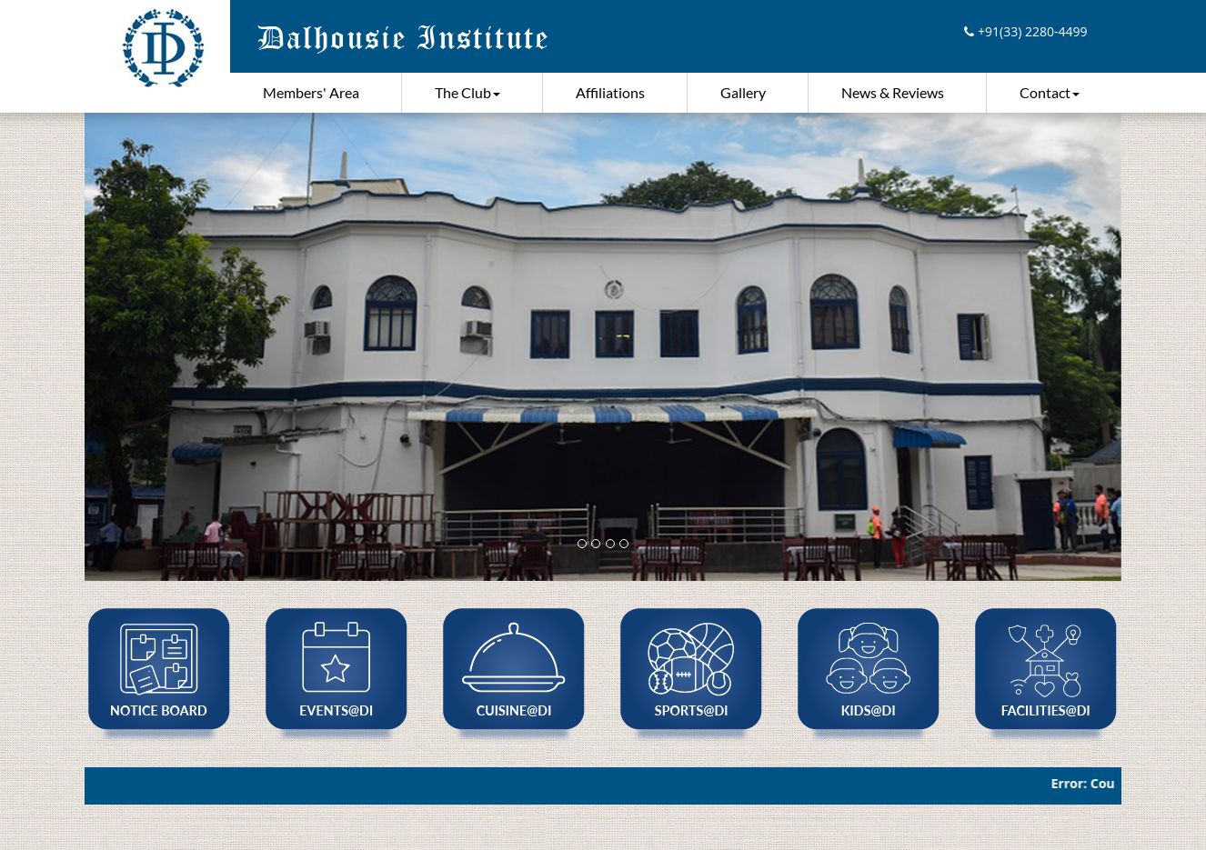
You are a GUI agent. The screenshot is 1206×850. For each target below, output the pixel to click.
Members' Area (311, 92)
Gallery (743, 92)
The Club (467, 92)
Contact (1050, 92)
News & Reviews (892, 92)
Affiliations (610, 92)
